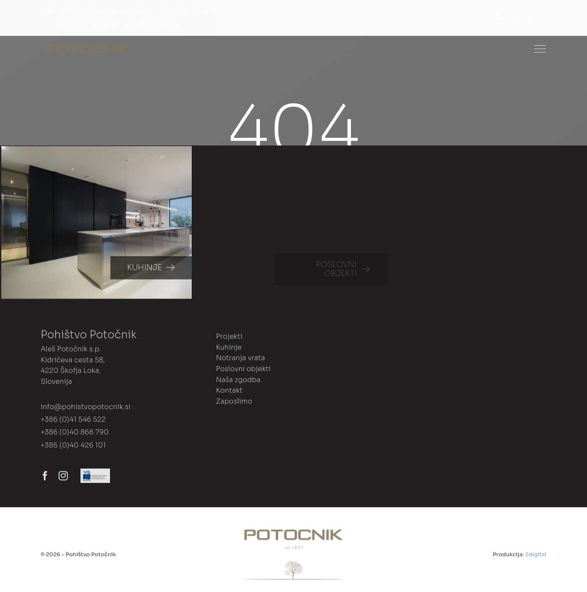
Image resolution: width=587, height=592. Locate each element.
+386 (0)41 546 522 (72, 421)
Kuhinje (228, 349)
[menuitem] (503, 17)
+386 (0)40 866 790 (74, 434)
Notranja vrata (240, 360)
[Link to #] (539, 49)
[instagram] (542, 17)
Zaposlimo (234, 403)
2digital (535, 556)
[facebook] (529, 17)
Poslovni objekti (243, 370)
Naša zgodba (238, 381)
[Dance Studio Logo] (88, 47)
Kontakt (229, 392)
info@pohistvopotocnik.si (85, 408)
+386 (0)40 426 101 (73, 447)
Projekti (229, 338)
